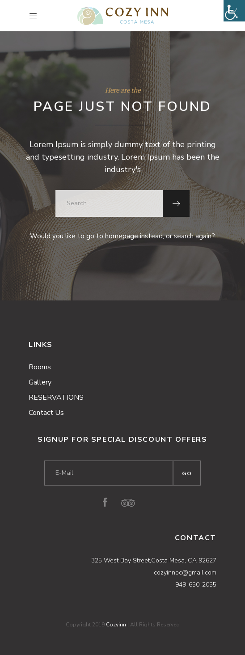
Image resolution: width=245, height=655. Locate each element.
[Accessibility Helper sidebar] (234, 10)
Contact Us (46, 413)
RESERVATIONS (56, 397)
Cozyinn (116, 624)
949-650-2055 (195, 584)
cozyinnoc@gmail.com (185, 572)
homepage (121, 236)
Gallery (40, 382)
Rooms (40, 367)
